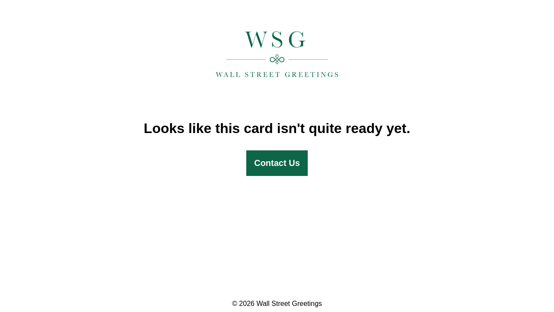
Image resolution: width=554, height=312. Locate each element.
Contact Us (277, 163)
